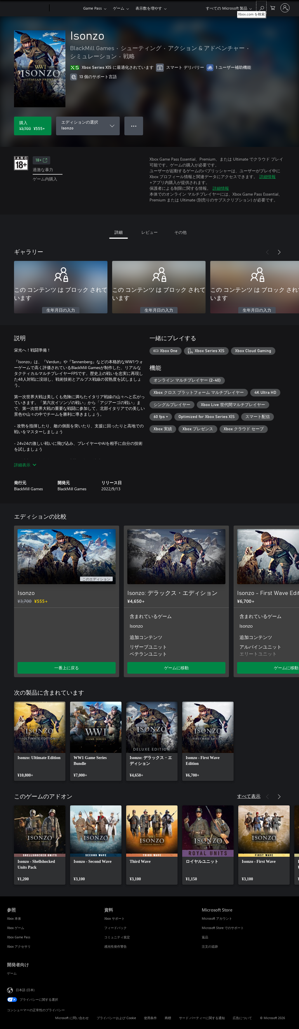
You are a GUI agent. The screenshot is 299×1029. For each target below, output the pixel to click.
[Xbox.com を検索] (261, 7)
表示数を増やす (148, 8)
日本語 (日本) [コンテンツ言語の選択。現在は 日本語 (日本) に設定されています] (25, 990)
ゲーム (118, 8)
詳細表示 (25, 465)
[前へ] (267, 252)
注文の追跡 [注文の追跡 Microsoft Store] (210, 946)
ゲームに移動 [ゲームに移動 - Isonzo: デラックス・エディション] (176, 667)
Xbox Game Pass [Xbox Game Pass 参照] (18, 937)
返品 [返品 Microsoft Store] (205, 937)
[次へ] (279, 252)
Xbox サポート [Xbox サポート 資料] (114, 918)
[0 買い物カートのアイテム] (272, 7)
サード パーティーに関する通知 (202, 1018)
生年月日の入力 (60, 310)
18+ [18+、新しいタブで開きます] (41, 160)
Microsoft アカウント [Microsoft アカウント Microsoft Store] (217, 918)
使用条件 (150, 1018)
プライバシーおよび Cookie (116, 1018)
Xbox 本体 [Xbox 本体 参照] (14, 918)
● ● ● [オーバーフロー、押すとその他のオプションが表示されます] (134, 125)
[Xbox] (65, 8)
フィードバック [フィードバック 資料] (115, 928)
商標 (168, 1018)
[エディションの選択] (88, 126)
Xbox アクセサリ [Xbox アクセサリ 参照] (19, 946)
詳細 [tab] (118, 232)
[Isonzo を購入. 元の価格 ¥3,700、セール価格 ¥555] (32, 126)
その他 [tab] (180, 232)
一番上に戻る (66, 667)
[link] (39, 741)
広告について (242, 1018)
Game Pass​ (92, 8)
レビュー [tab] (149, 232)
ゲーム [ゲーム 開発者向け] (12, 973)
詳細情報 (267, 176)
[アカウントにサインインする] (285, 8)
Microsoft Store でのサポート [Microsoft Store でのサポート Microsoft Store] (223, 928)
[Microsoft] (27, 8)
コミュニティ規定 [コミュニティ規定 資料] (117, 937)
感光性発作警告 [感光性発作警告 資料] (115, 946)
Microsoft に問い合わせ (72, 1018)
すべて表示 (248, 796)
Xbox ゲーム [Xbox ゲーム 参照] (15, 928)
